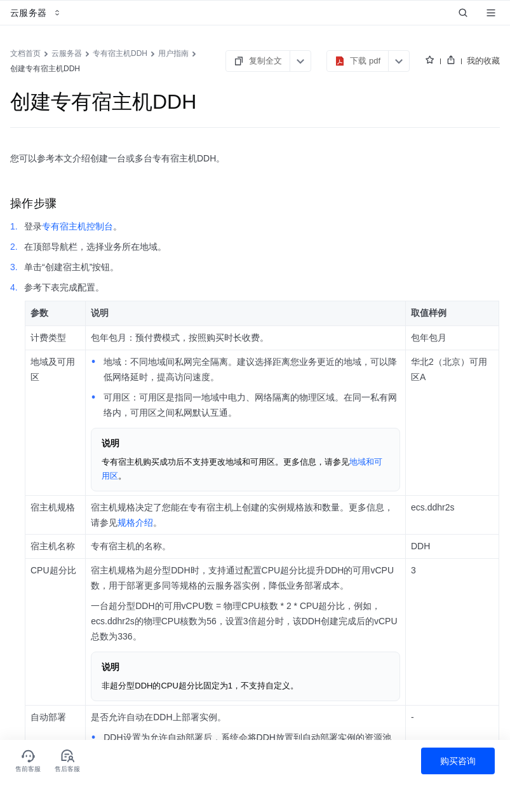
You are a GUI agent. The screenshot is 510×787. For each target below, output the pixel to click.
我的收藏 (483, 60)
